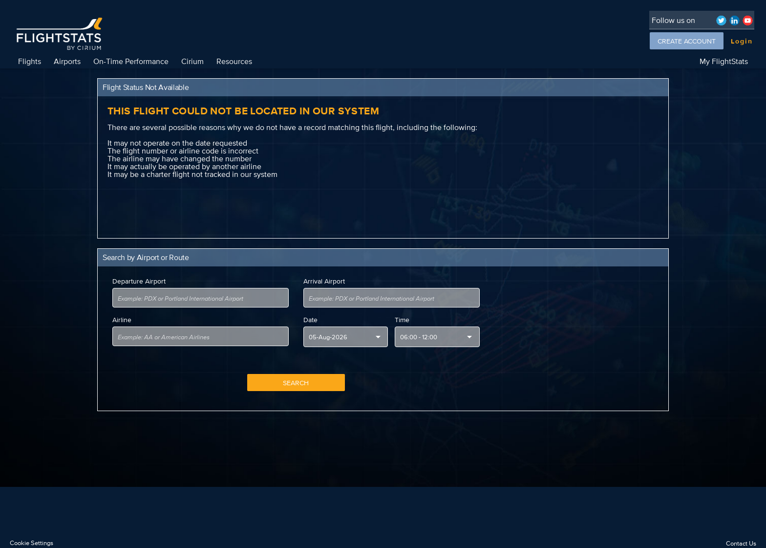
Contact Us (741, 543)
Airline (121, 320)
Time (402, 320)
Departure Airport (139, 281)
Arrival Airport (324, 281)
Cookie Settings (31, 543)
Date (310, 320)
